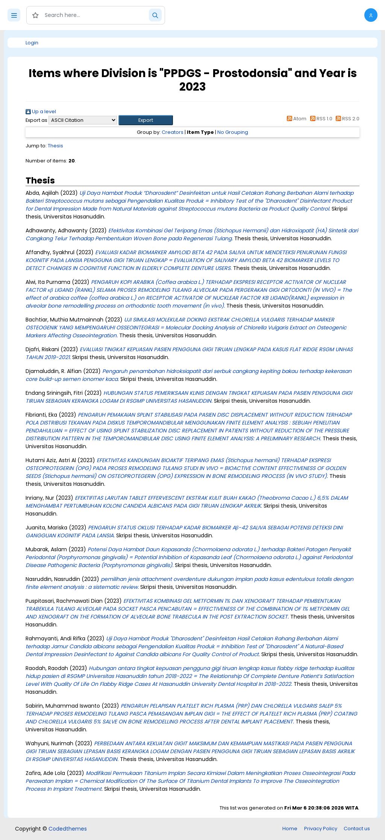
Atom (295, 118)
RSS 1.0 (320, 118)
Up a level (41, 111)
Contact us (357, 828)
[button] (370, 15)
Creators (172, 132)
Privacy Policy (320, 828)
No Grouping (232, 132)
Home (289, 828)
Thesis (55, 146)
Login (32, 42)
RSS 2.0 (346, 118)
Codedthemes (68, 828)
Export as (36, 120)
